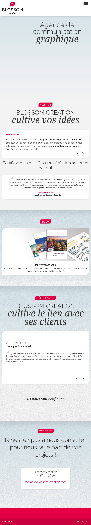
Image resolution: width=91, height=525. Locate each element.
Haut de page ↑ (83, 521)
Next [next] (83, 378)
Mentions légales (8, 521)
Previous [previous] (77, 378)
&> (83, 153)
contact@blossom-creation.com (45, 482)
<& (78, 153)
